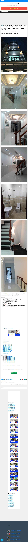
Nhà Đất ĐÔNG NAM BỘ (14, 3)
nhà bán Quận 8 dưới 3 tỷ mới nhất (11, 359)
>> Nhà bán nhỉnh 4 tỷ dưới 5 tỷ (11, 406)
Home (2, 25)
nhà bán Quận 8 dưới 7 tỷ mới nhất (11, 363)
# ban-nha (4, 379)
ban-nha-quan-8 (24, 31)
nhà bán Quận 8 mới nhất (9, 356)
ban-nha (4, 25)
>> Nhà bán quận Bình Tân (11, 502)
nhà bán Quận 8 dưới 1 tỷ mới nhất (11, 357)
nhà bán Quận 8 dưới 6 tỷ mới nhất (11, 362)
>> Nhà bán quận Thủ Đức (11, 506)
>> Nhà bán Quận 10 (10, 500)
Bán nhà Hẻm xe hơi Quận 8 (6, 340)
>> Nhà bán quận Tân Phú (11, 505)
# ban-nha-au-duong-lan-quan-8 (9, 379)
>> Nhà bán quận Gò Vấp (11, 503)
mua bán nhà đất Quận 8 (15, 369)
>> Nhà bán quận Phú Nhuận (11, 504)
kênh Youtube (9, 365)
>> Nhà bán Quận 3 (10, 496)
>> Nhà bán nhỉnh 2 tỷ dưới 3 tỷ (11, 405)
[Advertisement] (14, 19)
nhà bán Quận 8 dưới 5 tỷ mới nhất (11, 361)
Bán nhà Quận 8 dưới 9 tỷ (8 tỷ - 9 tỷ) (7, 349)
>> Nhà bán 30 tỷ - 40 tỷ (11, 411)
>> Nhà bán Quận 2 (10, 495)
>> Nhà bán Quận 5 (10, 497)
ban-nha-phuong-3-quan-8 (22, 25)
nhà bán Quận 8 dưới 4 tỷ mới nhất (11, 360)
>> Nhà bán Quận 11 (10, 501)
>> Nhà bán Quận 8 (10, 499)
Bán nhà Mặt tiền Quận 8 (6, 339)
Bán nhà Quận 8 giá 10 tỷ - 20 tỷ (7, 351)
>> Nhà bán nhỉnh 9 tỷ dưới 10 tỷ (11, 409)
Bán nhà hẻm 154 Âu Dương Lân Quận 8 (9, 33)
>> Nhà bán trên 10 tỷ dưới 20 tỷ (11, 410)
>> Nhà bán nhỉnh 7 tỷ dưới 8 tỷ (11, 408)
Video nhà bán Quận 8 (5, 353)
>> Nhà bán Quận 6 (10, 498)
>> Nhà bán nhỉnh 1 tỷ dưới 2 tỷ (11, 404)
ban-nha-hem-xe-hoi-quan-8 (16, 25)
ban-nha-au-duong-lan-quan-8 (9, 25)
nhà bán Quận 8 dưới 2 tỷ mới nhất (11, 358)
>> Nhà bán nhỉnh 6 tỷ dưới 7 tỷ (11, 407)
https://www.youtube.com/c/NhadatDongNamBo (9, 366)
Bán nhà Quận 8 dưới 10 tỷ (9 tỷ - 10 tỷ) (7, 350)
